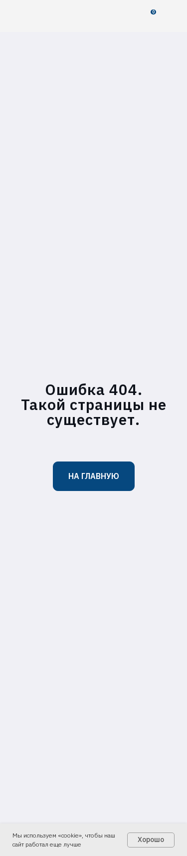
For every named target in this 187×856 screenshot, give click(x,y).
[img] (38, 16)
